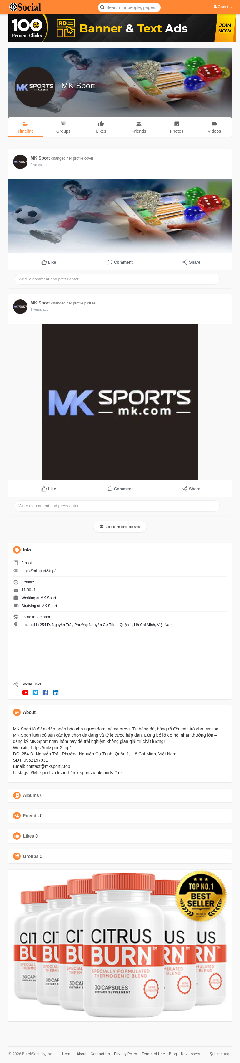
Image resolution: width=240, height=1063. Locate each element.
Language (220, 1054)
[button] (129, 7)
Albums (31, 795)
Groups (31, 856)
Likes (28, 835)
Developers (190, 1054)
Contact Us (100, 1054)
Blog (173, 1054)
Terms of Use (153, 1054)
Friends (31, 815)
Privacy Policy (126, 1054)
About (82, 1054)
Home (67, 1054)
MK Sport (78, 85)
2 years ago (39, 164)
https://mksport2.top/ (39, 571)
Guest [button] (223, 6)
